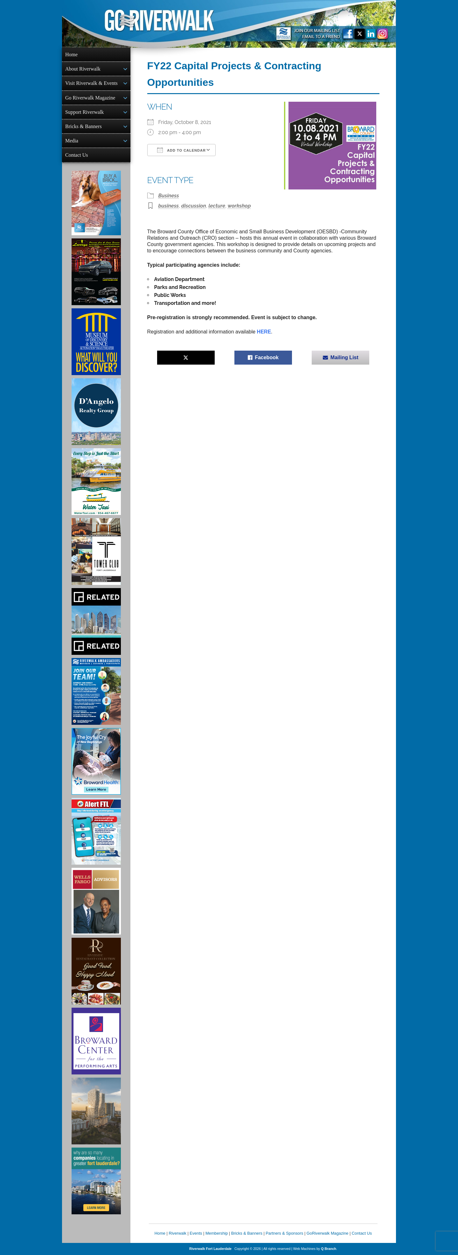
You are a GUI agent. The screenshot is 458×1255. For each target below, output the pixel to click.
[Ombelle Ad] (96, 1111)
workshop (239, 206)
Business (168, 196)
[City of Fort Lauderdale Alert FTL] (96, 831)
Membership (216, 1233)
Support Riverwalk (84, 112)
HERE (264, 331)
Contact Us (76, 155)
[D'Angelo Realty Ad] (96, 412)
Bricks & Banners (83, 126)
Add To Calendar (181, 150)
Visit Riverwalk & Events (91, 83)
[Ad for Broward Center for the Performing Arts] (96, 1041)
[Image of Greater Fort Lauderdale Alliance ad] (96, 1181)
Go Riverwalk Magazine (90, 97)
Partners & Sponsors (284, 1233)
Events (196, 1233)
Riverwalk (177, 1233)
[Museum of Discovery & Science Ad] (96, 342)
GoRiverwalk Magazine (328, 1233)
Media (71, 140)
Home (71, 54)
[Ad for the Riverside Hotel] (96, 971)
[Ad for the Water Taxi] (96, 482)
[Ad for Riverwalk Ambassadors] (96, 691)
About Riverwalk (83, 69)
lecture (216, 206)
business (168, 206)
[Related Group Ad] (96, 621)
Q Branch (328, 1249)
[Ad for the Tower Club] (96, 551)
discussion (193, 206)
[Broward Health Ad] (96, 761)
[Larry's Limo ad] (96, 272)
